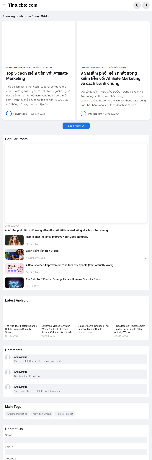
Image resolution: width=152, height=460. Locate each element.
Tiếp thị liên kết (64, 413)
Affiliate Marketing (18, 67)
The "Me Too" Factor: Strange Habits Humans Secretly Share (63, 279)
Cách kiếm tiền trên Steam (42, 250)
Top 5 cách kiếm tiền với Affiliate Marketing (37, 76)
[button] (5, 5)
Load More (74, 125)
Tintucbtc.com (22, 5)
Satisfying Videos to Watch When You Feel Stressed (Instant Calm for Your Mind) (56, 329)
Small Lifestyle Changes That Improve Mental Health (93, 327)
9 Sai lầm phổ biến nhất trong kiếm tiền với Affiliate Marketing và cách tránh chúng (110, 78)
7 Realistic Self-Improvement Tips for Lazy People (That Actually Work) (70, 265)
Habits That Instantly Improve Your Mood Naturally (57, 236)
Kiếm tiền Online (43, 67)
